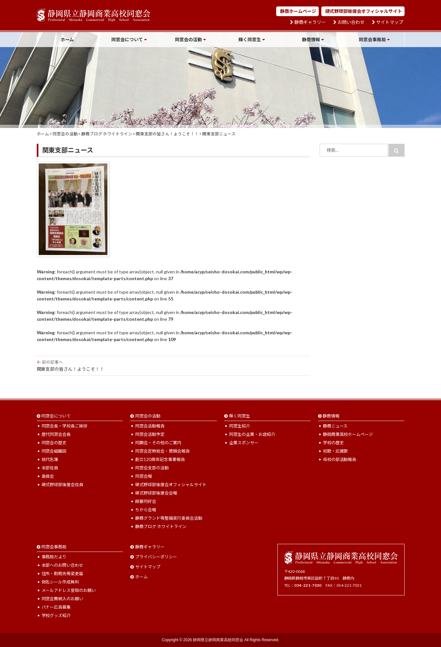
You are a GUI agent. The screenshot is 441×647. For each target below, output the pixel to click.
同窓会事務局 (372, 39)
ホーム (67, 39)
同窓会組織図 (54, 451)
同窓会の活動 (188, 39)
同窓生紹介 (239, 425)
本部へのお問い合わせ (63, 565)
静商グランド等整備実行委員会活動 (168, 518)
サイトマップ (389, 22)
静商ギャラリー (310, 22)
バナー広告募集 (56, 607)
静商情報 (311, 39)
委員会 (48, 476)
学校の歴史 (333, 442)
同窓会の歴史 (54, 442)
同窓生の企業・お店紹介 (252, 434)
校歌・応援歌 (335, 451)
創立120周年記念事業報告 (160, 459)
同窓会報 (143, 476)
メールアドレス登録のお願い (69, 590)
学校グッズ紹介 (56, 615)
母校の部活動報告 (339, 459)
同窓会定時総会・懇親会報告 (162, 451)
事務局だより (54, 556)
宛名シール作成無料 (60, 581)
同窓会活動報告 (150, 425)
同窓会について (127, 39)
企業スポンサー (243, 442)
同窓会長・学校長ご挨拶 (65, 425)
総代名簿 (50, 459)
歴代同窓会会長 (56, 434)
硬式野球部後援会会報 (156, 492)
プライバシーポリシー (156, 556)
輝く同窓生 (249, 39)
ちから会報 (145, 509)
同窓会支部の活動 (152, 467)
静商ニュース (335, 425)
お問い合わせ (351, 22)
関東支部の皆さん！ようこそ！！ (173, 365)
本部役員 (50, 467)
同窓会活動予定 (150, 434)
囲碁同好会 (145, 501)
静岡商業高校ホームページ (348, 434)
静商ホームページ (298, 11)
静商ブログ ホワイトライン (160, 526)
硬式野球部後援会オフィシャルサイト (363, 11)
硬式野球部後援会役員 (63, 484)
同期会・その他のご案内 (158, 442)
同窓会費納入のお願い (63, 598)
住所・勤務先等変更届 (63, 573)
